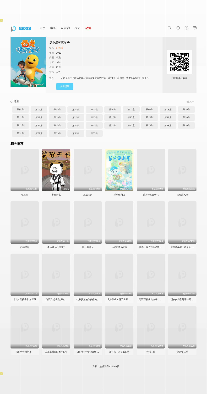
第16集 (112, 117)
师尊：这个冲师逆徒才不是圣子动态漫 (158, 247)
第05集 (94, 109)
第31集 (20, 133)
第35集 (94, 133)
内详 (58, 67)
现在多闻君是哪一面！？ (183, 299)
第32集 (39, 133)
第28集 (149, 125)
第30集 (186, 125)
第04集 (75, 109)
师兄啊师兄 (87, 247)
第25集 (94, 125)
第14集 (75, 117)
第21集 (20, 125)
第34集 (75, 133)
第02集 (39, 109)
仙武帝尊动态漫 (119, 247)
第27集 (131, 125)
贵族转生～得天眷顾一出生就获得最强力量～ (130, 299)
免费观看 (64, 86)
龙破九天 (87, 194)
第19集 (168, 117)
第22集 (39, 125)
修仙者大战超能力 (56, 247)
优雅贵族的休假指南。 (87, 299)
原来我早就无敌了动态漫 (183, 247)
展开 (146, 78)
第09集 (168, 109)
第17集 (131, 117)
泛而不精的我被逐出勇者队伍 (154, 299)
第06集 (112, 109)
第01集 (20, 109)
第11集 (20, 117)
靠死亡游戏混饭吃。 (56, 299)
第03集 (57, 109)
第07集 (131, 109)
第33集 (57, 133)
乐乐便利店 (119, 194)
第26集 (112, 125)
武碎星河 (24, 247)
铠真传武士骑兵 (151, 194)
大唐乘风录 (182, 194)
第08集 (149, 109)
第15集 (94, 117)
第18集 (149, 117)
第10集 (186, 109)
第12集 (39, 117)
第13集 (57, 117)
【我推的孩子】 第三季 (24, 299)
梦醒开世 (56, 194)
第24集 (75, 125)
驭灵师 (24, 194)
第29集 (168, 125)
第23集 (57, 125)
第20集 (186, 117)
